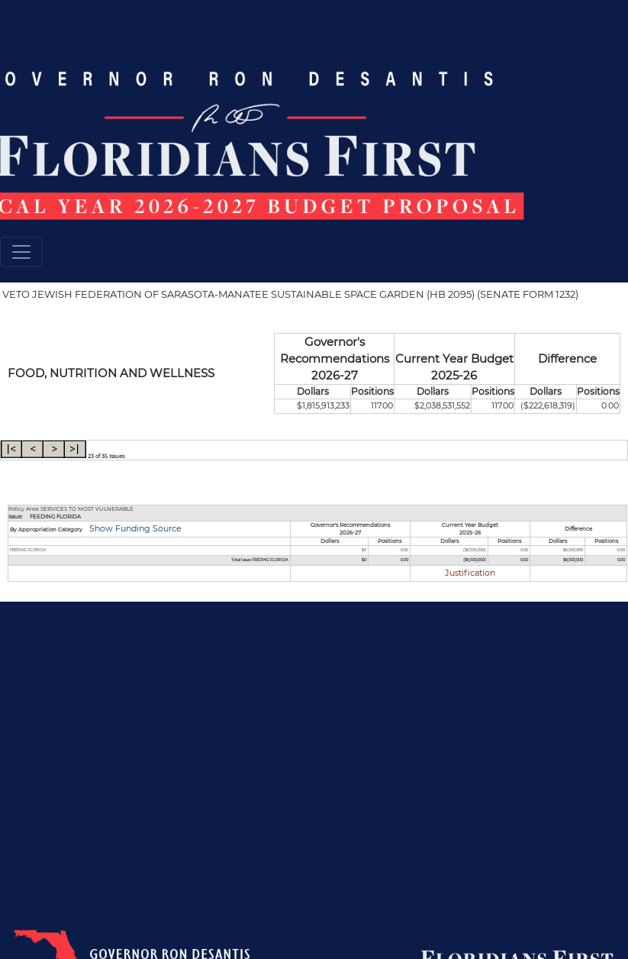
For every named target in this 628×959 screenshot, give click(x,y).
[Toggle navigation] (21, 252)
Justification (470, 573)
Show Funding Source (134, 529)
